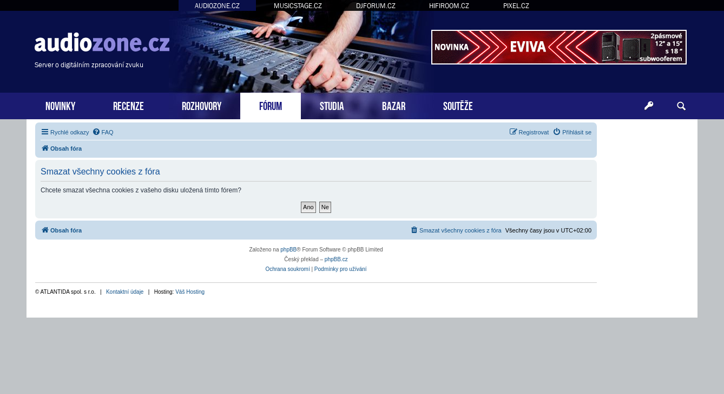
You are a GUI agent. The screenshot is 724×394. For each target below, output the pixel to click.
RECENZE (128, 105)
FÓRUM (270, 105)
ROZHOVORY (201, 105)
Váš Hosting (190, 292)
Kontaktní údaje (125, 292)
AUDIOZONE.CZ (217, 6)
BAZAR (393, 105)
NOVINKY (60, 105)
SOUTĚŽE (458, 105)
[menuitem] (103, 132)
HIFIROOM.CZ (449, 6)
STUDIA (332, 105)
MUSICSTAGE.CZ (298, 6)
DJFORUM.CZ (376, 6)
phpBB (288, 250)
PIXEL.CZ (516, 6)
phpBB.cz (336, 259)
